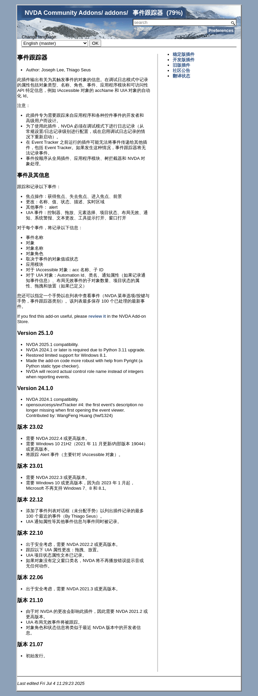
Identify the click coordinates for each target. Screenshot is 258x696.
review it (97, 316)
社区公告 (181, 70)
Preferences (221, 30)
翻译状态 (181, 75)
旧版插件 (181, 65)
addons (116, 12)
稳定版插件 (184, 54)
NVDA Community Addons (63, 12)
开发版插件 (184, 59)
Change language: (39, 36)
